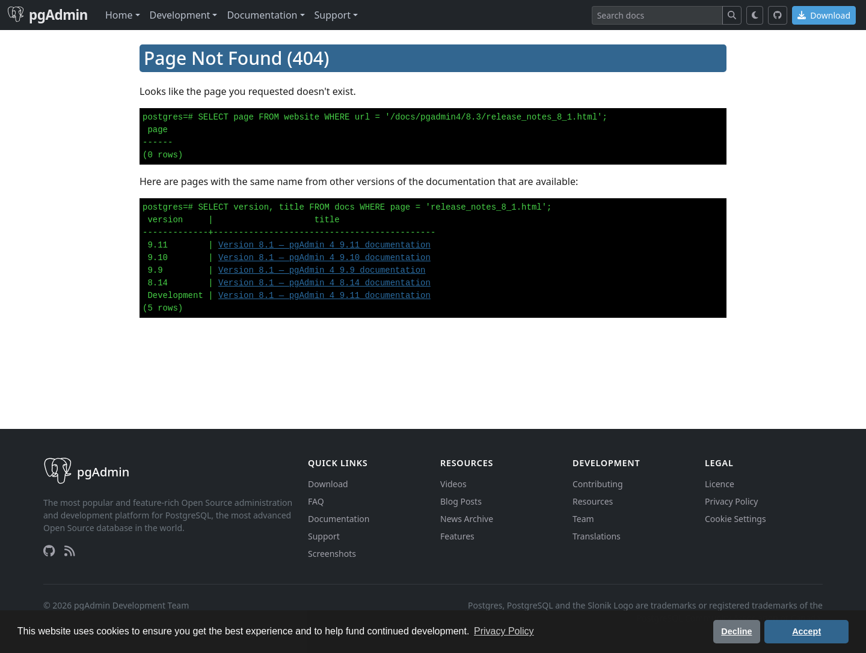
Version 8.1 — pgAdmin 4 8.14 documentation (324, 283)
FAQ (316, 501)
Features (457, 536)
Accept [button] (806, 631)
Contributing (598, 484)
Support (324, 536)
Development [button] (180, 15)
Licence (719, 484)
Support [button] (333, 15)
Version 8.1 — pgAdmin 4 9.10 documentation (324, 258)
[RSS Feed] (69, 551)
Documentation (338, 518)
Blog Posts (461, 501)
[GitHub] (777, 15)
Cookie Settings (735, 518)
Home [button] (119, 15)
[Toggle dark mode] (755, 15)
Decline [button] (736, 631)
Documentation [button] (262, 15)
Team (583, 518)
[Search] (657, 15)
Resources (593, 501)
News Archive (466, 518)
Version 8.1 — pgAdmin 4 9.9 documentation (321, 270)
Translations (597, 536)
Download (823, 15)
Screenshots (332, 553)
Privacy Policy (731, 501)
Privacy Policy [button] (504, 631)
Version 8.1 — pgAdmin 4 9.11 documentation (324, 245)
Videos (453, 484)
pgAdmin (47, 14)
